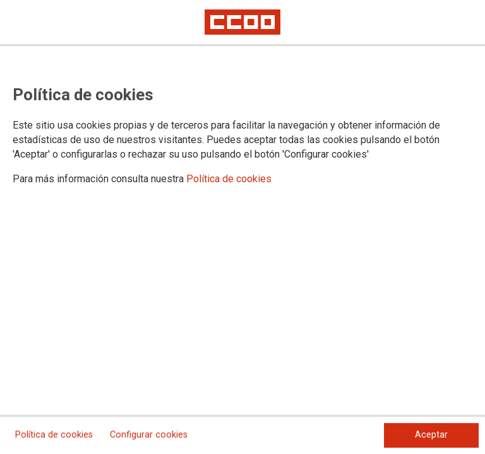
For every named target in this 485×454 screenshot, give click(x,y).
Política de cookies (229, 179)
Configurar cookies (149, 434)
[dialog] (242, 227)
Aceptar (431, 434)
